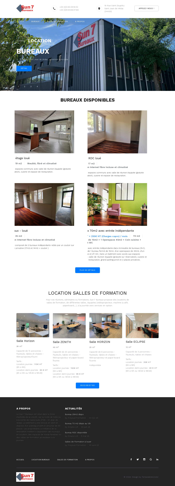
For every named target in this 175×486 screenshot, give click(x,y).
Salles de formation (57, 21)
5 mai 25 (85, 436)
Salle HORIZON (100, 342)
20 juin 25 (85, 427)
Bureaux (35, 21)
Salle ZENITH (62, 342)
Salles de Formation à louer (78, 441)
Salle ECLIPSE (136, 341)
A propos (80, 21)
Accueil (20, 21)
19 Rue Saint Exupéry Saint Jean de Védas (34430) (110, 8)
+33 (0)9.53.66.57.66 (64, 10)
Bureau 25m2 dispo (74, 414)
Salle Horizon (25, 341)
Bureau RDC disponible (76, 432)
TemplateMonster (150, 477)
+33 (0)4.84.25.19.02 (64, 7)
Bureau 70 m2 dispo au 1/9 (78, 423)
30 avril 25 (94, 445)
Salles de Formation (67, 459)
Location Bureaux (41, 459)
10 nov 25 (93, 418)
